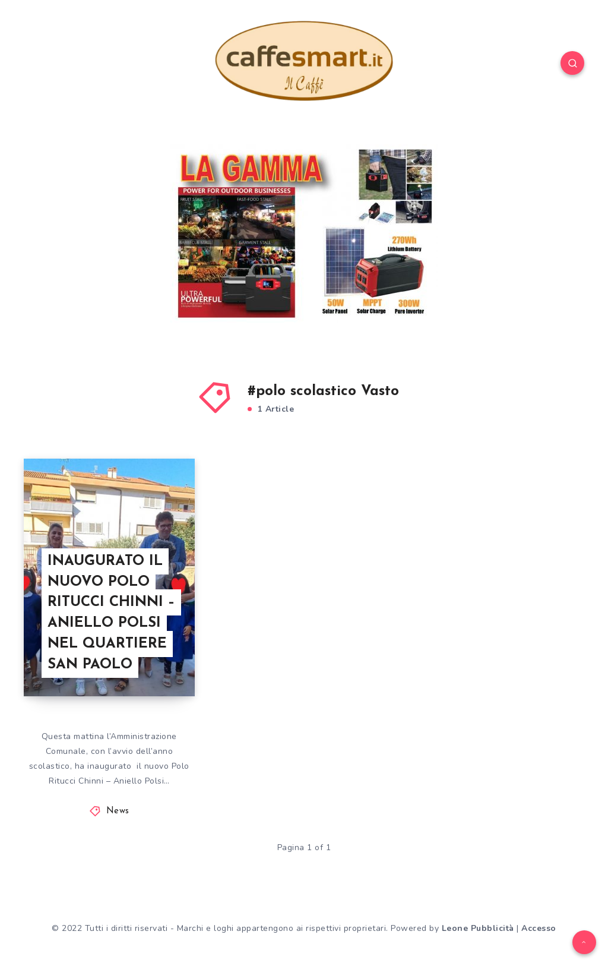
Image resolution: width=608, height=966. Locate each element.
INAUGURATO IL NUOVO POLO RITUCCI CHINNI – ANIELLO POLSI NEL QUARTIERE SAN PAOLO (111, 613)
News (117, 811)
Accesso (538, 928)
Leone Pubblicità (478, 928)
